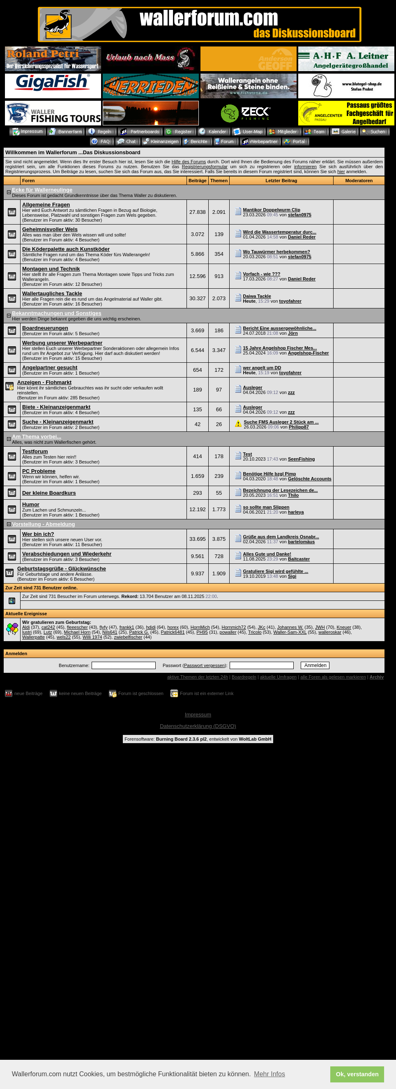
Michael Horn (77, 632)
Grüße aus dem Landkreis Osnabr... (281, 536)
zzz (291, 392)
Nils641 (109, 632)
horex (173, 627)
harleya (296, 512)
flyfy (103, 627)
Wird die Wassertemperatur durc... (280, 231)
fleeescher (77, 627)
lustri (27, 632)
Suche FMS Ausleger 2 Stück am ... (281, 421)
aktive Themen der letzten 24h (197, 676)
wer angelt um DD (262, 367)
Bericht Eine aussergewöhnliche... (280, 328)
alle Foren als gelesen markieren (333, 676)
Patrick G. (139, 632)
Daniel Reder (301, 236)
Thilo (293, 495)
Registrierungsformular (205, 166)
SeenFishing (301, 458)
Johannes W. (290, 627)
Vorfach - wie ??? (262, 273)
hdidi (150, 627)
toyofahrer (290, 301)
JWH (320, 627)
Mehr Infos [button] (269, 1073)
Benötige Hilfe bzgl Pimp (269, 473)
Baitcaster (299, 558)
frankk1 (127, 627)
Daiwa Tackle (257, 296)
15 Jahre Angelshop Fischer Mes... (280, 347)
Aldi (26, 627)
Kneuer (344, 627)
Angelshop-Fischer (308, 352)
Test (247, 454)
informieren (305, 166)
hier (341, 171)
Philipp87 (299, 426)
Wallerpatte (33, 637)
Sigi (292, 576)
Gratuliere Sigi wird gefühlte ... (276, 571)
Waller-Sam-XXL (289, 632)
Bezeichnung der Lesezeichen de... (280, 490)
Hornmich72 (234, 627)
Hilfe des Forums (189, 161)
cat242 (48, 627)
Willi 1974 (92, 637)
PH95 (202, 632)
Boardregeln (244, 676)
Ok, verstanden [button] (357, 1074)
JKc (261, 627)
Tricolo (255, 632)
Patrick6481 (173, 632)
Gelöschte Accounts (310, 478)
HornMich (200, 627)
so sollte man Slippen (266, 507)
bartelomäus (301, 541)
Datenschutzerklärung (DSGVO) (198, 726)
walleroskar (329, 632)
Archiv (377, 676)
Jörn (293, 333)
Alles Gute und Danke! (267, 553)
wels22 (64, 637)
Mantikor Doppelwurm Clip (271, 209)
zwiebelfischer (128, 637)
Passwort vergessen (204, 665)
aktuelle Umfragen (278, 676)
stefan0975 (299, 214)
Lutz (48, 632)
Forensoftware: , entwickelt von (197, 739)
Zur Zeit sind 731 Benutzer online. (41, 587)
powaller (228, 632)
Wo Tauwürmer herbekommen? (276, 251)
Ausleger (252, 387)
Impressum (198, 714)
